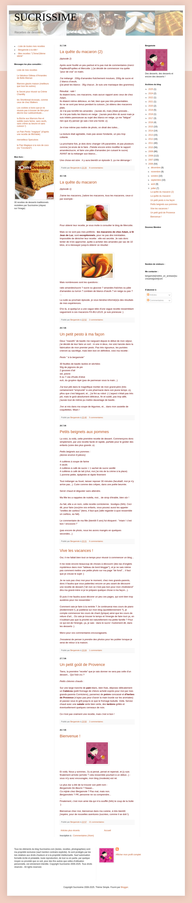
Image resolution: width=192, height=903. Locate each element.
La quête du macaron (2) (81, 51)
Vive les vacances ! (76, 550)
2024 (151, 93)
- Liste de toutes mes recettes (31, 46)
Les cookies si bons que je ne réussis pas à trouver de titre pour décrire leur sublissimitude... (33, 110)
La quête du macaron (78, 182)
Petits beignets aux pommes (84, 432)
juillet (153, 188)
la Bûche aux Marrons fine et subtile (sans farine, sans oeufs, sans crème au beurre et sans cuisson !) (32, 122)
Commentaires (155, 300)
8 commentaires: (96, 168)
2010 (151, 147)
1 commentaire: (96, 650)
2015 (151, 126)
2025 (151, 89)
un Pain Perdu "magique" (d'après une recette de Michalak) (33, 133)
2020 (151, 106)
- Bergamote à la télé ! (27, 50)
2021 (151, 101)
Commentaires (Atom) (83, 835)
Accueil (107, 830)
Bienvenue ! (70, 736)
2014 (151, 130)
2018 (151, 114)
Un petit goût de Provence (82, 664)
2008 (151, 155)
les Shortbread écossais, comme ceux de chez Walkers (32, 101)
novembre (156, 171)
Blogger (124, 887)
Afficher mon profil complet (128, 854)
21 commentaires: (97, 822)
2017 (151, 118)
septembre (156, 180)
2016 (151, 122)
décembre (156, 167)
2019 (151, 110)
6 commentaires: (96, 541)
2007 (151, 160)
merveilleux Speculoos (27, 140)
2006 (151, 164)
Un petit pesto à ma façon (82, 334)
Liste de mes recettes (27, 70)
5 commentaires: (96, 417)
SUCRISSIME (45, 17)
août (153, 184)
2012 (151, 139)
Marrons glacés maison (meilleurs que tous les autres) (33, 84)
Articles (152, 295)
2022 (151, 97)
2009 (151, 151)
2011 (151, 143)
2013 (151, 135)
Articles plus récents (70, 830)
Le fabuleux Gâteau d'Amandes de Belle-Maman (32, 76)
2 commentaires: (96, 320)
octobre (155, 176)
